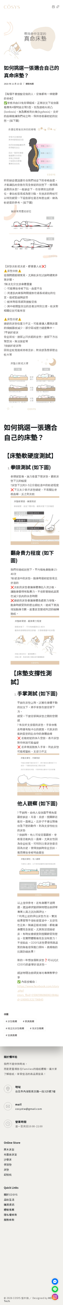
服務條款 (9, 1219)
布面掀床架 (10, 1154)
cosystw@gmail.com (28, 1108)
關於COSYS (11, 1194)
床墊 (6, 1169)
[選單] (57, 6)
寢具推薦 (11, 1035)
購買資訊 (9, 1204)
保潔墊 (8, 1164)
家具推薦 (28, 1021)
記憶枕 (8, 1174)
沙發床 (8, 1159)
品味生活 (9, 1199)
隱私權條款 (10, 1214)
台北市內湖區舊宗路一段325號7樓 (35, 1091)
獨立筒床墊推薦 (15, 1028)
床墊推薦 (11, 1021)
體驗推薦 (30, 83)
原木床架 (9, 1149)
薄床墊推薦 (37, 1028)
